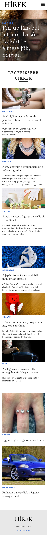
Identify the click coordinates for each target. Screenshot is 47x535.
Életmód (7, 23)
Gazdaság (8, 111)
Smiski (6, 211)
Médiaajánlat (23, 530)
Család (6, 317)
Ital (4, 364)
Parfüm (6, 162)
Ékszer (6, 435)
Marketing (8, 487)
